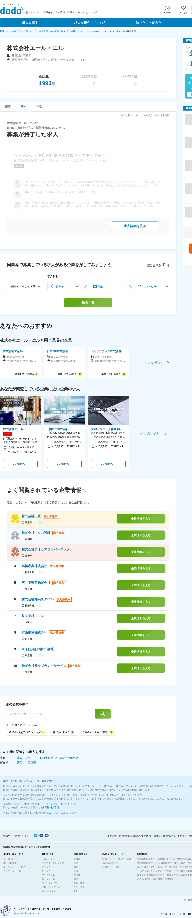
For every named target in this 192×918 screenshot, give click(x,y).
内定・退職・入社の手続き (164, 867)
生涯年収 (178, 871)
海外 (76, 891)
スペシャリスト (49, 879)
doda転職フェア (110, 863)
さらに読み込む (152, 362)
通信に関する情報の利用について (135, 836)
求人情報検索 (10, 863)
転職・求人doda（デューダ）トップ (18, 31)
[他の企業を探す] (48, 714)
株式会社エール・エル (77, 31)
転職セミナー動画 (111, 867)
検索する (88, 302)
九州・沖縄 (79, 887)
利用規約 (112, 836)
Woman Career (49, 891)
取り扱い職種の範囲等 (165, 836)
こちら (52, 812)
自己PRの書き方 (163, 863)
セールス (46, 871)
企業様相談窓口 (50, 807)
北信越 (77, 875)
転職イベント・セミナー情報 (116, 859)
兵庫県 (32, 762)
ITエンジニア (48, 859)
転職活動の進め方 (146, 859)
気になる (183, 12)
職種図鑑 (157, 879)
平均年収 (167, 871)
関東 (76, 867)
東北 (76, 863)
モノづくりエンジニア (53, 863)
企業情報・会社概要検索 (51, 31)
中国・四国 (79, 883)
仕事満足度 (170, 875)
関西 (20, 762)
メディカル (47, 867)
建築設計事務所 (68, 757)
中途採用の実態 (154, 875)
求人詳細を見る (135, 226)
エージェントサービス (14, 867)
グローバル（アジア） (53, 887)
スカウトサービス (12, 871)
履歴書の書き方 (165, 859)
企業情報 (169, 879)
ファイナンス (48, 875)
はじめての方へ (11, 859)
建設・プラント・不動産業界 (35, 757)
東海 (76, 871)
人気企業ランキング (150, 871)
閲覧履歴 (167, 12)
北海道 (77, 859)
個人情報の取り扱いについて (28, 913)
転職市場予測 (185, 875)
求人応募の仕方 (182, 863)
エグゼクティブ (49, 883)
